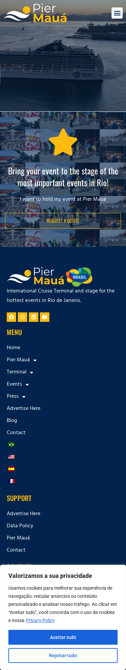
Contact (16, 433)
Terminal (20, 372)
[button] (117, 13)
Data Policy (20, 526)
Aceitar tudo (63, 637)
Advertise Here (23, 409)
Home (13, 348)
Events (18, 385)
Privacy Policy (40, 620)
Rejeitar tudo (63, 655)
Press (16, 397)
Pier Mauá (22, 360)
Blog (12, 421)
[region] (63, 617)
